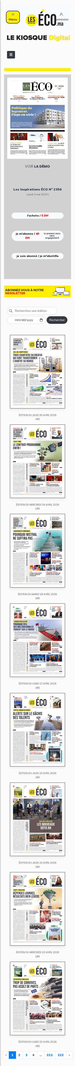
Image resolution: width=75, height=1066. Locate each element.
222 (61, 1055)
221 (50, 1055)
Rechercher (57, 320)
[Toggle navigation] (11, 55)
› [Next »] (69, 1055)
